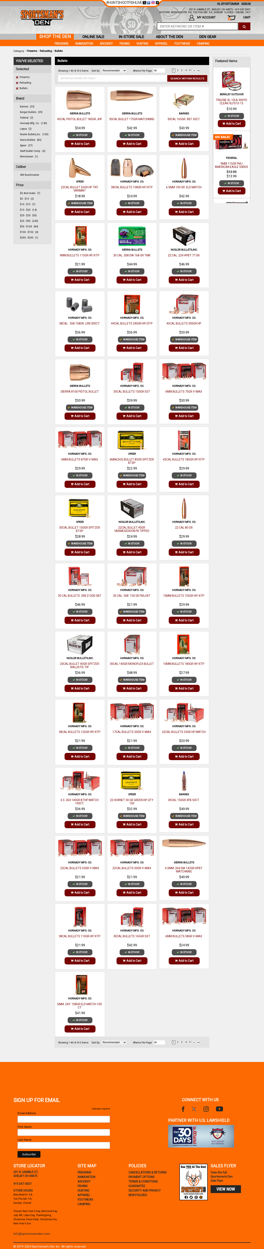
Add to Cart (80, 143)
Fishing (125, 43)
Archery (106, 43)
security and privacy (144, 1190)
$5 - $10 (27, 198)
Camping (203, 43)
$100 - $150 (29, 232)
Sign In (246, 4)
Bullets (59, 50)
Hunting (142, 43)
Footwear (182, 43)
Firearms (32, 50)
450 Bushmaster (29, 174)
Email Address (28, 1113)
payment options (141, 1177)
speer (26, 145)
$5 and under (30, 193)
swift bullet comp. (32, 151)
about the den (169, 37)
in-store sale (131, 37)
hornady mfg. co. (33, 123)
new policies (137, 1195)
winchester (29, 156)
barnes (27, 106)
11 (190, 70)
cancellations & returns (147, 1172)
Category (18, 50)
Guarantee (136, 1186)
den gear (207, 37)
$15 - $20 (28, 209)
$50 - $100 (29, 226)
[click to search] (244, 26)
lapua (26, 128)
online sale (93, 37)
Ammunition (84, 43)
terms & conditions (143, 1181)
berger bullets (31, 112)
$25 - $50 (29, 221)
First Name (25, 1126)
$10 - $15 (27, 204)
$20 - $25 (28, 215)
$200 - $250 (29, 237)
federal (26, 117)
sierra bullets (30, 139)
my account (202, 17)
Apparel (161, 43)
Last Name (25, 1139)
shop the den (55, 36)
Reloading (46, 50)
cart (239, 18)
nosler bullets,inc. (34, 134)
